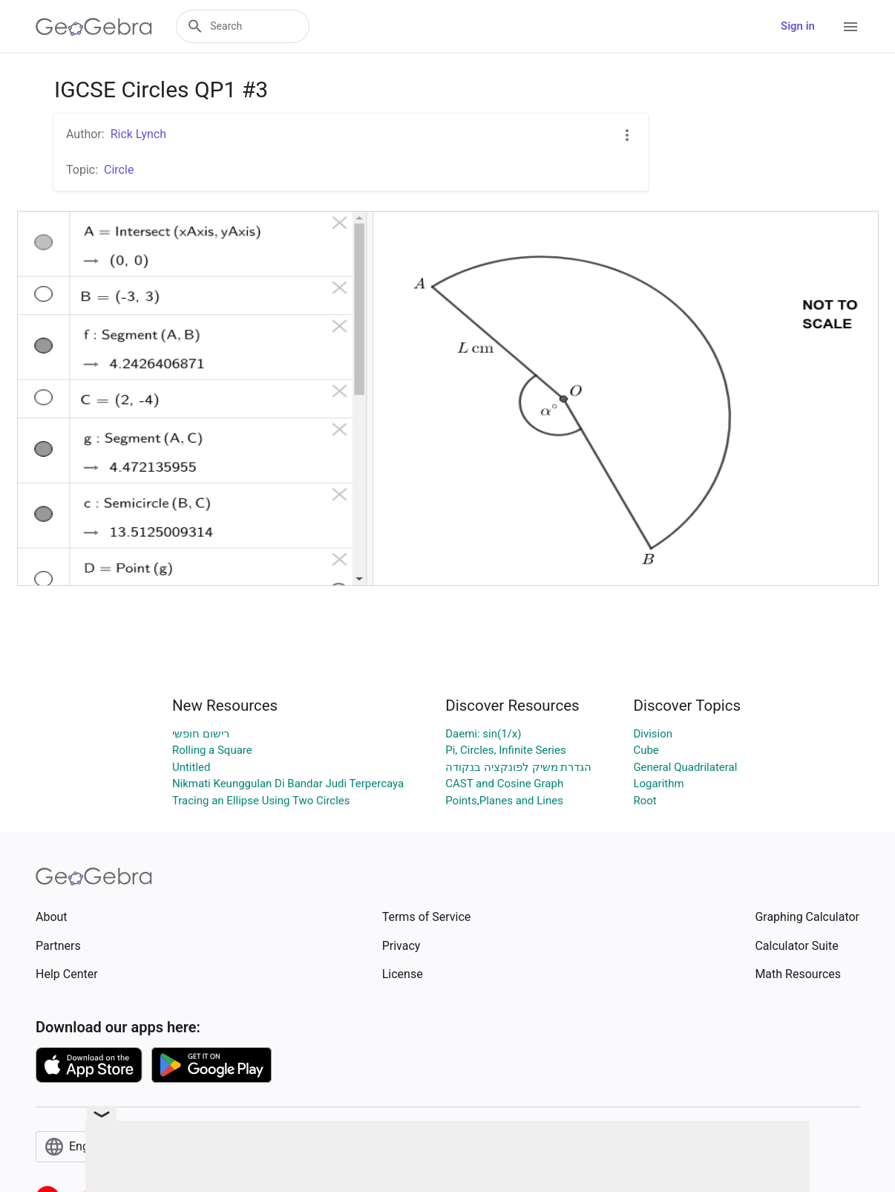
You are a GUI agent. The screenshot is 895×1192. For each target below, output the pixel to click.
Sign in (798, 26)
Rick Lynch (138, 134)
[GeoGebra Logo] (94, 27)
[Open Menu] (850, 27)
